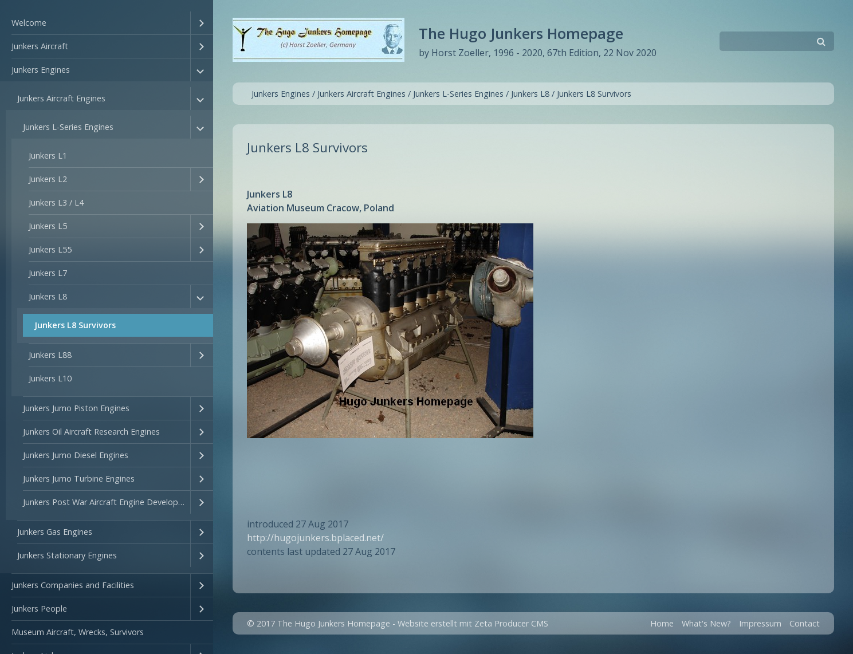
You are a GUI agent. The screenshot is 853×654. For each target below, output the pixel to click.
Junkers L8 (48, 296)
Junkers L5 (48, 225)
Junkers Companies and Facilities (72, 585)
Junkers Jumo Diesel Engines (75, 455)
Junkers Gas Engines (54, 531)
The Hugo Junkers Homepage (521, 33)
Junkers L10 (50, 378)
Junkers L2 (48, 179)
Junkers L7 (48, 272)
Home (662, 623)
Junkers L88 (50, 354)
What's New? (706, 623)
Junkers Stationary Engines (67, 555)
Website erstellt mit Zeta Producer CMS (473, 623)
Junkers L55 (50, 249)
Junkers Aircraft (39, 46)
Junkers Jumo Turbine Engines (79, 478)
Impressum (760, 623)
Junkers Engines (40, 69)
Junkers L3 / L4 (56, 202)
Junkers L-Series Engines (68, 126)
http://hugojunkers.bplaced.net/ (315, 537)
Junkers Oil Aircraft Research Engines (91, 431)
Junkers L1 (48, 155)
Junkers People (39, 608)
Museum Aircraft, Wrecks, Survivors (77, 632)
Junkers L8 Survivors (75, 325)
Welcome (28, 22)
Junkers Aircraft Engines (61, 98)
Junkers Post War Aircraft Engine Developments (106, 502)
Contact (804, 623)
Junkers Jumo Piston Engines (76, 408)
